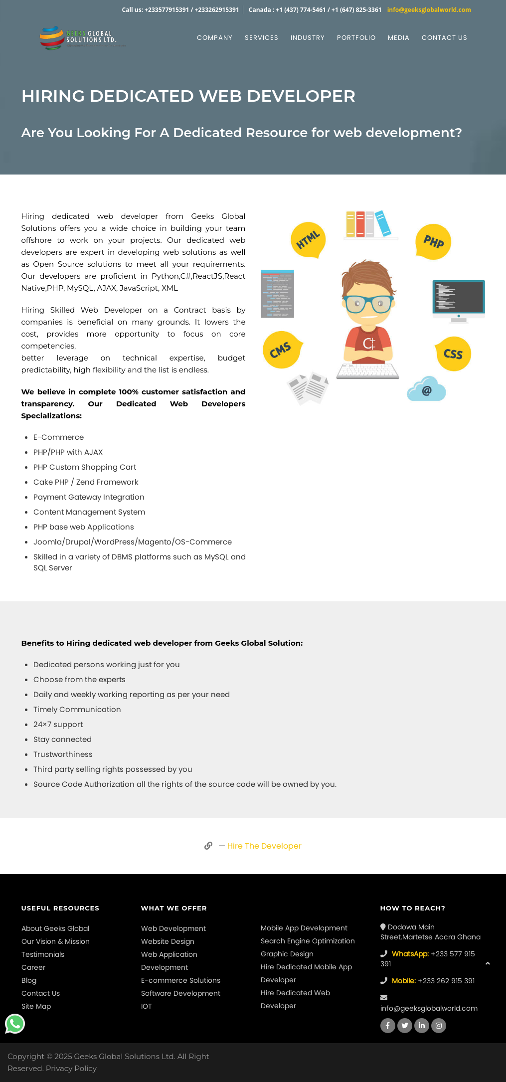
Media (399, 37)
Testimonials (42, 954)
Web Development (173, 928)
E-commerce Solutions (180, 980)
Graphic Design (287, 954)
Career (33, 967)
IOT (146, 1006)
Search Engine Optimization (308, 941)
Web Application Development (169, 960)
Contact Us (40, 993)
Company (215, 37)
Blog (28, 980)
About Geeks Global (55, 928)
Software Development (180, 993)
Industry (308, 37)
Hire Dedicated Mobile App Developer (306, 973)
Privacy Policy (71, 1068)
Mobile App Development (304, 928)
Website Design (167, 941)
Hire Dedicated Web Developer (295, 999)
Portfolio (356, 37)
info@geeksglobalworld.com (429, 9)
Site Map (36, 1006)
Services (262, 37)
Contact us (445, 37)
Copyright (25, 1056)
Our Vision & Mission (55, 941)
